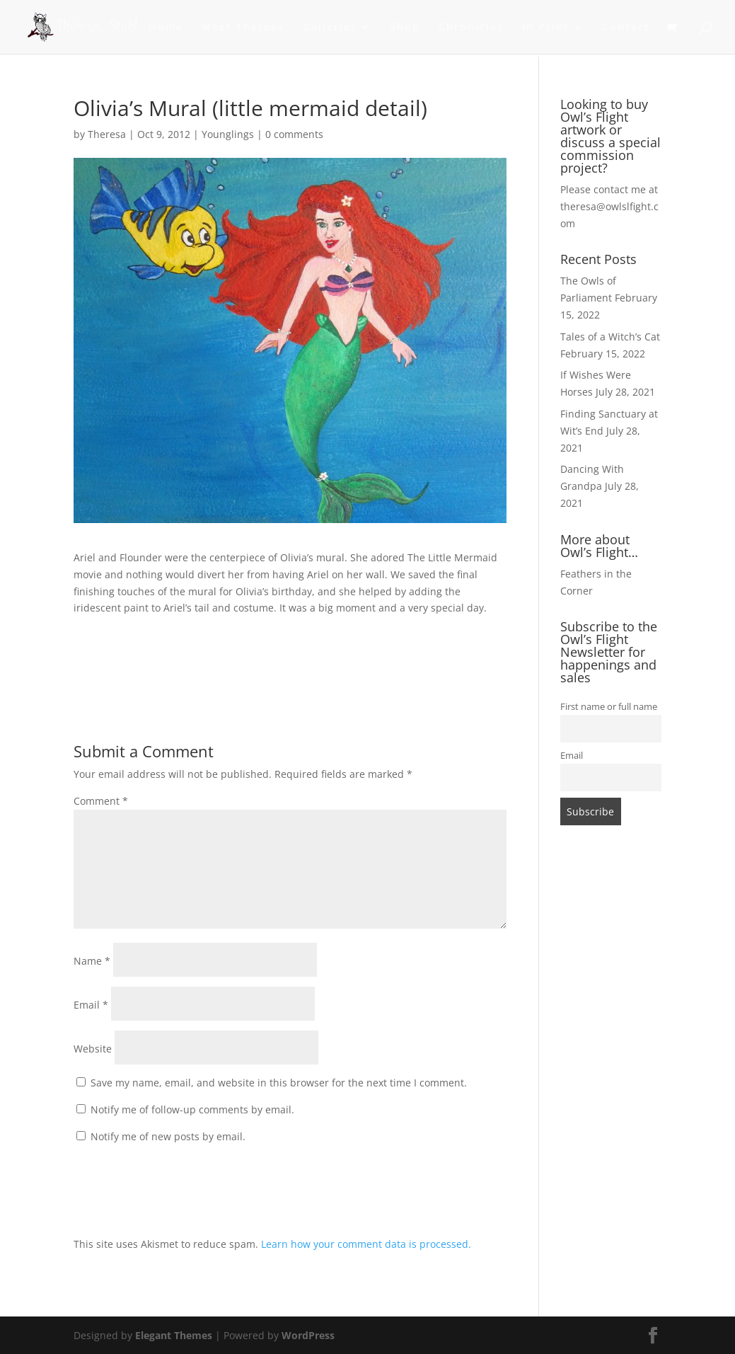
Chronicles (471, 27)
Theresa (107, 134)
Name (92, 961)
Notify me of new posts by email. (168, 1136)
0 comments (294, 134)
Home (166, 27)
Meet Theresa (243, 27)
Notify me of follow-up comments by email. (192, 1109)
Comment (101, 801)
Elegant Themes (173, 1335)
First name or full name (608, 707)
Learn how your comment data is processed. (366, 1244)
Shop (405, 27)
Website (93, 1048)
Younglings (228, 134)
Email (91, 1004)
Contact (626, 27)
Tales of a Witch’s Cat (610, 336)
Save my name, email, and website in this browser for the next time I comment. (279, 1082)
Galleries (330, 27)
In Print (545, 27)
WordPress (308, 1335)
